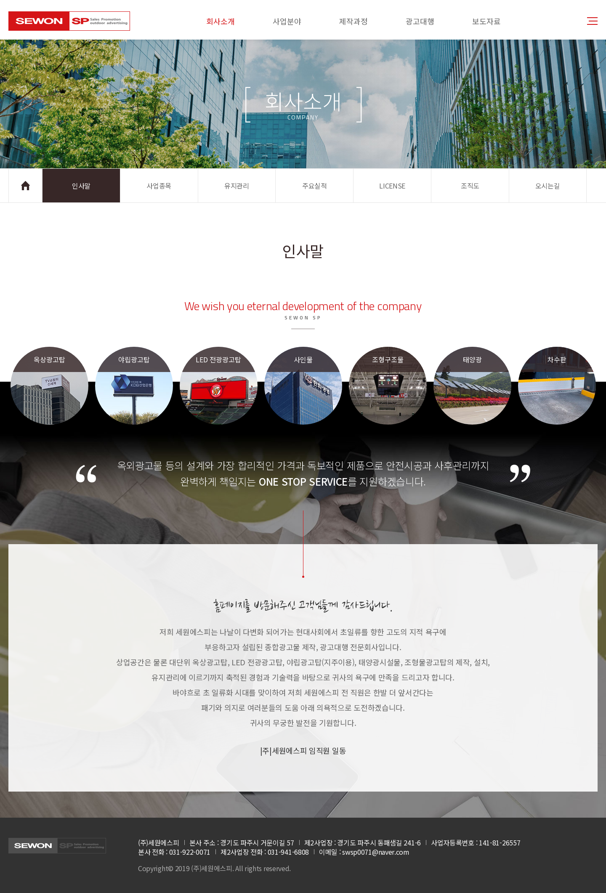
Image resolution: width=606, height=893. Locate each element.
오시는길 (547, 186)
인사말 (81, 186)
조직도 (470, 186)
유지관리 (236, 186)
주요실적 (314, 186)
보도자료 (486, 21)
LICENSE (392, 186)
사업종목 (158, 186)
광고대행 (420, 21)
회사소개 (220, 21)
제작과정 (353, 21)
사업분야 (287, 21)
